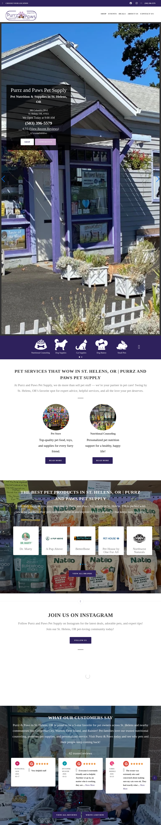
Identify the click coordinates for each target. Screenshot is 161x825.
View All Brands (82, 573)
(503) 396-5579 (38, 123)
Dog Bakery (101, 353)
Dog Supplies (60, 353)
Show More (90, 785)
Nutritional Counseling (40, 353)
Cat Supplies (81, 353)
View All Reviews (66, 815)
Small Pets (122, 353)
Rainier (92, 730)
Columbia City (44, 730)
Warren (60, 730)
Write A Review (95, 815)
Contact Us (45, 142)
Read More (55, 460)
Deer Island (73, 730)
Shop (27, 142)
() (44, 128)
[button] (158, 179)
